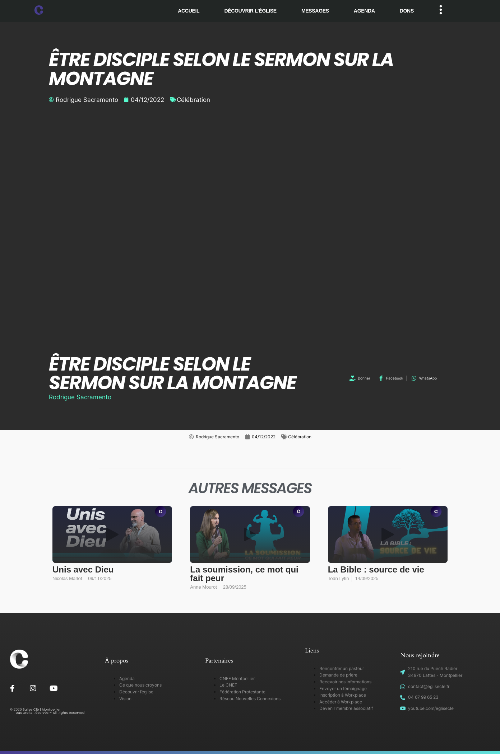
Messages (315, 11)
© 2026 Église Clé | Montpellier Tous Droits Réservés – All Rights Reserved (47, 711)
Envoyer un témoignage (343, 688)
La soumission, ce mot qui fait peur (244, 574)
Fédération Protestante (242, 691)
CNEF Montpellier (237, 678)
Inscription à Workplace (342, 695)
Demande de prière (338, 675)
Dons (407, 11)
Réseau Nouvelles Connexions (250, 698)
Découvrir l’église (250, 11)
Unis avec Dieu (83, 569)
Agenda (364, 11)
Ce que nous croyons (140, 685)
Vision (125, 698)
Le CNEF (228, 685)
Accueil (188, 11)
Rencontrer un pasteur (341, 668)
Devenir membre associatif (346, 708)
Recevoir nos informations (345, 681)
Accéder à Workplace (340, 701)
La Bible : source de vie (376, 569)
